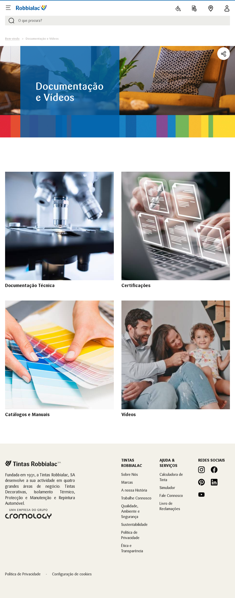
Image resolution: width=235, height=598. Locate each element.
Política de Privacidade (23, 574)
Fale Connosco (171, 495)
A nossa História (134, 490)
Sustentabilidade (134, 524)
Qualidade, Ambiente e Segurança (130, 511)
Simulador (167, 487)
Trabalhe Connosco (136, 498)
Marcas (127, 482)
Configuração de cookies (72, 574)
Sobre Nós (129, 474)
